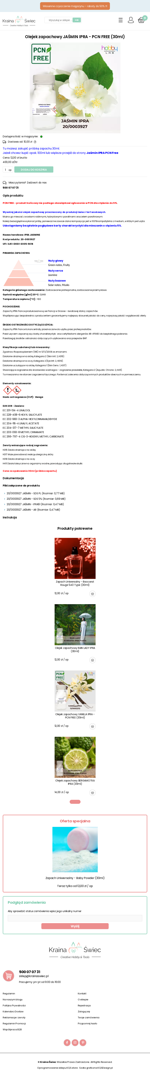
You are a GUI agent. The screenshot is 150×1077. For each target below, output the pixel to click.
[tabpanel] (75, 666)
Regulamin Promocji (14, 1023)
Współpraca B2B (12, 1029)
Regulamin (9, 993)
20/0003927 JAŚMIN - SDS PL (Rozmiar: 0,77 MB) (36, 493)
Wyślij (75, 926)
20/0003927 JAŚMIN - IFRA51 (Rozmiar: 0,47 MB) (35, 504)
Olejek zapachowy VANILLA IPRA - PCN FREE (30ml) (75, 715)
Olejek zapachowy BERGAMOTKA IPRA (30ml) (74, 782)
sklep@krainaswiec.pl (34, 976)
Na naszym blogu (12, 999)
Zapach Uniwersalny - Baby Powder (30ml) (75, 878)
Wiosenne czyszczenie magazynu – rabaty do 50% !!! (75, 6)
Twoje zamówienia (88, 1017)
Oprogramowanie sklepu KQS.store (57, 1068)
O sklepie (83, 999)
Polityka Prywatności (14, 1005)
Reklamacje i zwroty (14, 1017)
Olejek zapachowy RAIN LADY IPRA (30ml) (75, 649)
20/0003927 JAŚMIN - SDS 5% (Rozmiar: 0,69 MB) (36, 499)
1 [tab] (75, 802)
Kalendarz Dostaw (13, 1011)
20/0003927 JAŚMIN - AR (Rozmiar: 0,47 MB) (33, 510)
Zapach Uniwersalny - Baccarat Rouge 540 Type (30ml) (75, 583)
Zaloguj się (84, 1011)
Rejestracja (84, 1005)
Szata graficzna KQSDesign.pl (96, 1068)
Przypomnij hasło (87, 1023)
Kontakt (82, 993)
